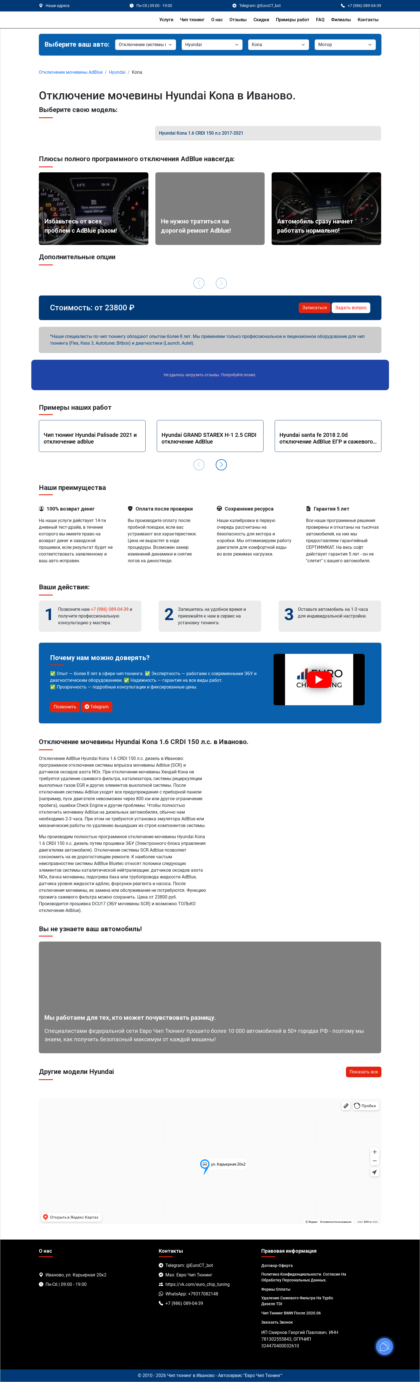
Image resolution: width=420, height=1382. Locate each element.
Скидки (261, 19)
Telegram (97, 706)
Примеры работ (292, 19)
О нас (217, 19)
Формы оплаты (275, 1289)
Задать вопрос (351, 307)
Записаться (314, 307)
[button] (221, 464)
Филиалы (341, 19)
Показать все (364, 1071)
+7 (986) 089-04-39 (110, 609)
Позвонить (65, 706)
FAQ (320, 19)
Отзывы (238, 19)
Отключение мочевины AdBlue (71, 72)
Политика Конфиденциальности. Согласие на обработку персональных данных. (303, 1277)
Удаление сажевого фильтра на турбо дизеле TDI (297, 1301)
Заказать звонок (277, 1322)
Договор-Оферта (277, 1265)
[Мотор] (345, 44)
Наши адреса (58, 5)
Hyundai (117, 72)
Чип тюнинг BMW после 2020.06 (291, 1313)
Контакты (368, 19)
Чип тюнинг (192, 19)
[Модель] (278, 44)
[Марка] (145, 44)
